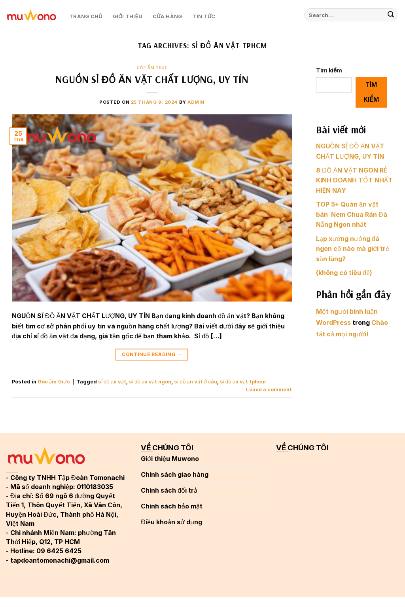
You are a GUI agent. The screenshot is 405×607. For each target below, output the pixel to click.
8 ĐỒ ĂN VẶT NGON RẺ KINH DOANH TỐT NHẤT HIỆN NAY (354, 180)
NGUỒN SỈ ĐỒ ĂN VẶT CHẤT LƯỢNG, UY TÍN (151, 79)
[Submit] (390, 15)
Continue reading (152, 354)
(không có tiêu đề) (344, 273)
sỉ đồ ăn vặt (112, 382)
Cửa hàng (167, 16)
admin (195, 102)
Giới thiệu (127, 16)
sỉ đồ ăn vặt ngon (150, 382)
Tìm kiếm (329, 70)
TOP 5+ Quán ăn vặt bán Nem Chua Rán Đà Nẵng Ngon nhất (351, 214)
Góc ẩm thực (151, 67)
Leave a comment (269, 390)
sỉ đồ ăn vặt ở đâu (195, 382)
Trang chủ (85, 16)
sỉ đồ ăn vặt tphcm (243, 382)
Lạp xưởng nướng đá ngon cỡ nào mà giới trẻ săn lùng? (352, 249)
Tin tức (203, 16)
